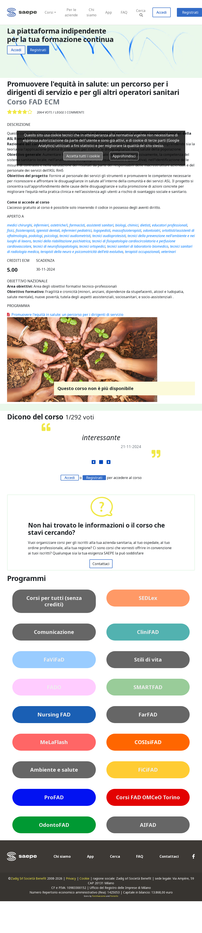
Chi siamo (91, 12)
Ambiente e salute (54, 769)
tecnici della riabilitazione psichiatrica (61, 241)
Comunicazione (54, 631)
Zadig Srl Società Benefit (28, 878)
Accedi (161, 12)
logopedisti (101, 230)
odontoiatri (151, 230)
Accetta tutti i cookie (83, 156)
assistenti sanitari (100, 225)
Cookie (84, 878)
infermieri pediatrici (76, 230)
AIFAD (148, 824)
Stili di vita (148, 659)
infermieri (41, 225)
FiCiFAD (148, 769)
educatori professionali (169, 225)
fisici (10, 230)
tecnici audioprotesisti (109, 235)
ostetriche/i (59, 225)
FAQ (124, 12)
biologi (120, 225)
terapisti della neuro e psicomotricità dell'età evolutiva (82, 251)
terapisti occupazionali (142, 251)
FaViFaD (54, 659)
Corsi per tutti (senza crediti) (54, 601)
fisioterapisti (25, 230)
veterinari (168, 251)
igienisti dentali (48, 230)
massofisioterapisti (126, 230)
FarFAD (148, 714)
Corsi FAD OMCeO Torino (148, 797)
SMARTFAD (147, 687)
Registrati (38, 49)
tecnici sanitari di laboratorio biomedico (137, 246)
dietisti (145, 225)
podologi (35, 235)
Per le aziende (71, 12)
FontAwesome (99, 896)
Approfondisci (124, 156)
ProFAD (54, 797)
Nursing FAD (53, 714)
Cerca (140, 12)
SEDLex (148, 597)
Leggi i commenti (69, 112)
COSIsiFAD (148, 742)
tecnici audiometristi (75, 235)
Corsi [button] (49, 12)
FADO (54, 687)
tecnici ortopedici (92, 246)
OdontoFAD (54, 824)
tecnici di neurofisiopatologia (55, 246)
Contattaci (101, 563)
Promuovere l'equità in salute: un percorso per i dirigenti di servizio (65, 314)
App (108, 12)
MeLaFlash (54, 742)
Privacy (71, 878)
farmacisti (77, 225)
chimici (133, 225)
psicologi (51, 235)
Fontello (114, 896)
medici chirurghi (19, 225)
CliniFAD (148, 631)
